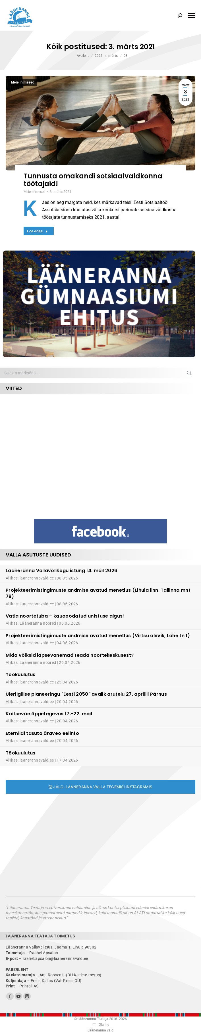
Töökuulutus (21, 674)
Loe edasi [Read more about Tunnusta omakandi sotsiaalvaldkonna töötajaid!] (37, 231)
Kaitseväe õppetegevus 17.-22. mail (49, 713)
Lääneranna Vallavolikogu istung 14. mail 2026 (61, 570)
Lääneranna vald (100, 1030)
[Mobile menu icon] (191, 15)
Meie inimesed (22, 82)
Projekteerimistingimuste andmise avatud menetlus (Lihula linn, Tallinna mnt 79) (98, 593)
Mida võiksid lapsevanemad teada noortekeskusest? (70, 655)
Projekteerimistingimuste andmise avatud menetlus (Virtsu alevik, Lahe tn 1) (98, 635)
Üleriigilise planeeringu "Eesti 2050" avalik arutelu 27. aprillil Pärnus (86, 694)
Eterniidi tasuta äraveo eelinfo (42, 733)
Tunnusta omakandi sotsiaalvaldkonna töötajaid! (93, 179)
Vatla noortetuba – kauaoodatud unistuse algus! (65, 616)
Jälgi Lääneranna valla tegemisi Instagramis (100, 787)
